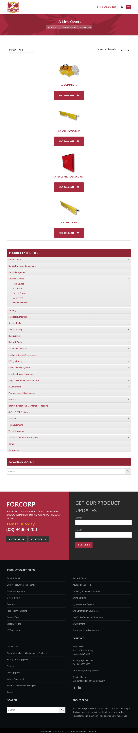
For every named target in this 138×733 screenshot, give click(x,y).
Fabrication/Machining (17, 611)
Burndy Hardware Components (21, 585)
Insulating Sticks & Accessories (86, 591)
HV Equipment (13, 630)
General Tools (13, 617)
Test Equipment (14, 673)
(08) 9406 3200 (21, 529)
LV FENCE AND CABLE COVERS (69, 176)
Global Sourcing (14, 624)
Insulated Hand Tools (82, 585)
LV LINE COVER (69, 222)
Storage (10, 666)
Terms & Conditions (78, 731)
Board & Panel (13, 578)
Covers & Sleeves (15, 598)
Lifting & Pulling (79, 598)
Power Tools (12, 647)
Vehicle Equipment (15, 679)
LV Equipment (79, 624)
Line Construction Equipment (85, 611)
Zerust (10, 692)
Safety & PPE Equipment (18, 660)
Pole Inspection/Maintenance (86, 630)
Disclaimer (92, 731)
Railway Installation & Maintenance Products (27, 653)
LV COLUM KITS (69, 84)
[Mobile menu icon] (128, 7)
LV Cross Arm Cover (69, 130)
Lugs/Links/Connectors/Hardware (88, 617)
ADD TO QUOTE (66, 95)
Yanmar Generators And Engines (21, 686)
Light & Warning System (83, 604)
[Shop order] (21, 50)
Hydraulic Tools (79, 578)
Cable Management (16, 591)
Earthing (11, 604)
